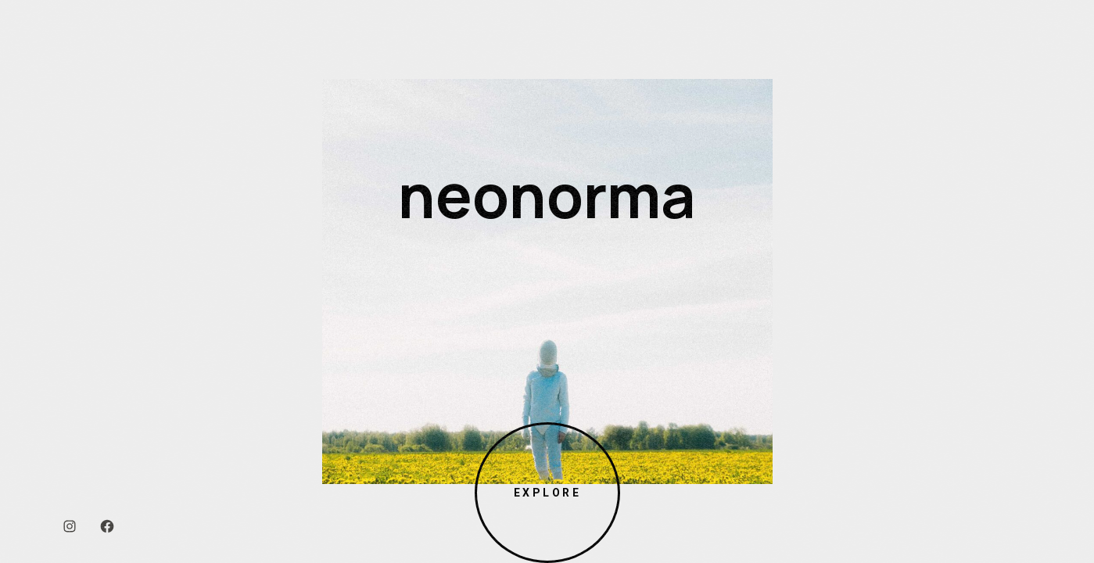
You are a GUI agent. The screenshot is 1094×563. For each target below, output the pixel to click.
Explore (546, 492)
